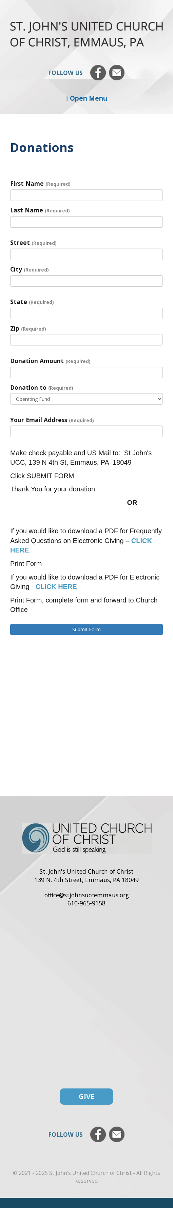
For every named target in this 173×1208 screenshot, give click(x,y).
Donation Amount (50, 361)
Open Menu (86, 98)
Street (33, 242)
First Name (40, 183)
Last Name (40, 210)
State (32, 302)
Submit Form (86, 629)
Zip (28, 328)
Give (86, 1096)
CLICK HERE (56, 586)
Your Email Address (52, 420)
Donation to (41, 387)
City (29, 269)
